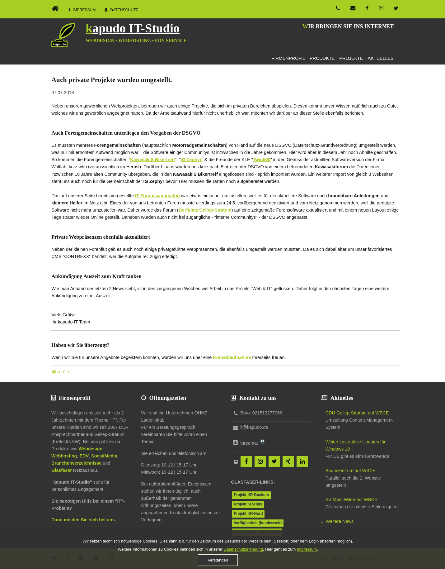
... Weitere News (337, 521)
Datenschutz (124, 10)
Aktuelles (381, 58)
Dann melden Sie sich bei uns (83, 519)
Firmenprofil (288, 58)
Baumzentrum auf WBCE (351, 470)
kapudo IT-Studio (133, 28)
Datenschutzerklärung (243, 554)
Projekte (351, 58)
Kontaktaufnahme (232, 357)
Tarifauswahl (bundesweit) (257, 532)
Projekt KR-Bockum (251, 495)
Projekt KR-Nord (248, 513)
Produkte (322, 58)
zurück (63, 371)
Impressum (84, 10)
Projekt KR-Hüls (248, 504)
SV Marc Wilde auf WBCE (351, 499)
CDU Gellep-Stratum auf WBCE (357, 412)
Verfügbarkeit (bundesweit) (258, 523)
